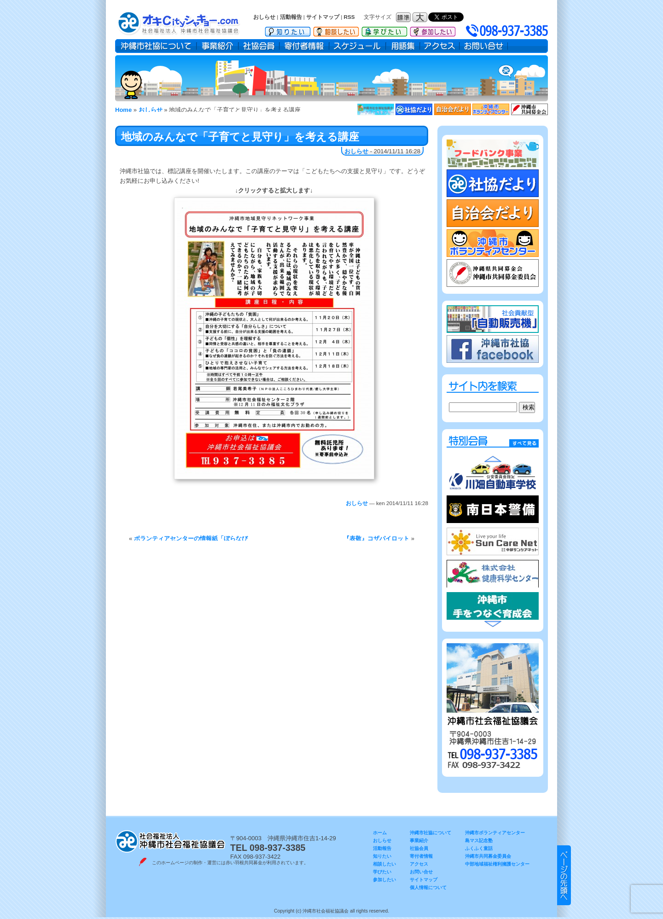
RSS (349, 17)
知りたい (288, 30)
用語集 (403, 46)
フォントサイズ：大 (421, 17)
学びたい (384, 30)
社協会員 (258, 46)
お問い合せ (483, 46)
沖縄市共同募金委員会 (488, 856)
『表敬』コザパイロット (376, 538)
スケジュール (357, 46)
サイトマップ (322, 17)
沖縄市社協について (156, 46)
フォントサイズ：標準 (404, 17)
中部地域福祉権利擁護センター (497, 864)
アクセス (439, 46)
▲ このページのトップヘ (564, 875)
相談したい (336, 30)
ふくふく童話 (479, 848)
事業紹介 (217, 46)
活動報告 (291, 17)
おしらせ (264, 17)
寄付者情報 (304, 46)
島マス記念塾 (479, 840)
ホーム (380, 832)
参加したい (433, 30)
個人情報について (428, 887)
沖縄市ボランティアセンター (495, 832)
